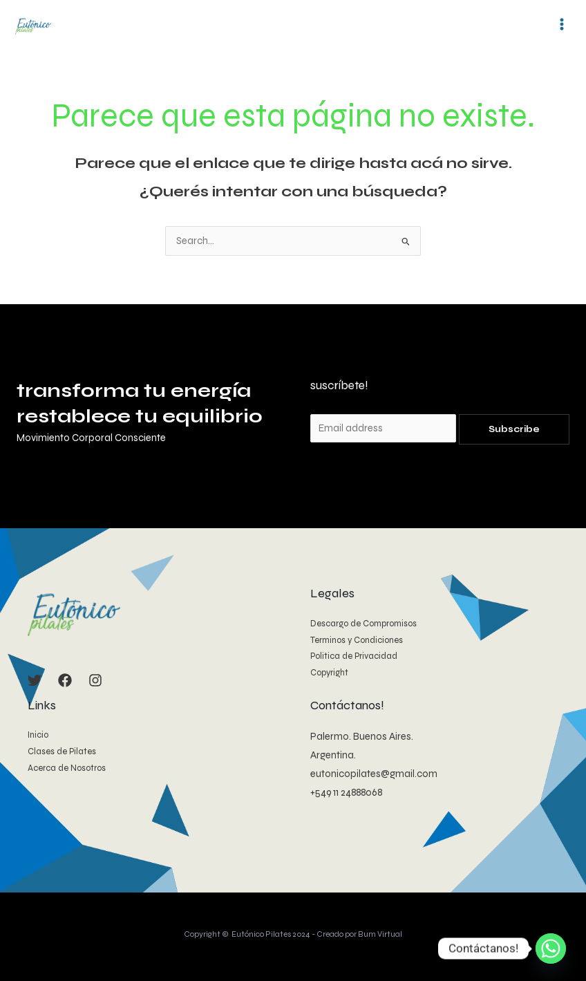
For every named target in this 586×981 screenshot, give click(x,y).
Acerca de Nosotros (67, 766)
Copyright (329, 672)
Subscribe (514, 428)
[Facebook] (65, 679)
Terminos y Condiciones (356, 639)
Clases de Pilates (62, 750)
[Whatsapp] (551, 948)
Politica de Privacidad (353, 655)
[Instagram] (95, 679)
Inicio (38, 734)
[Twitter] (34, 679)
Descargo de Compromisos (363, 622)
